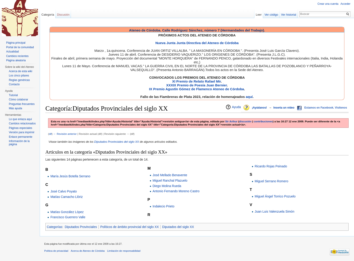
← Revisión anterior (65, 133)
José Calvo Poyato (63, 191)
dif (50, 133)
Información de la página (19, 143)
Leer (259, 14)
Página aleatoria (16, 60)
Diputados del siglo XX (178, 227)
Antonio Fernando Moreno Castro (176, 191)
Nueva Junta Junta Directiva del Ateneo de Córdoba (197, 43)
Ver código (271, 14)
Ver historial (288, 14)
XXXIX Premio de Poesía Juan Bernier (196, 85)
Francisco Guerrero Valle (67, 217)
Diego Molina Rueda (167, 186)
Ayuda (236, 107)
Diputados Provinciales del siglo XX (116, 141)
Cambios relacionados (22, 123)
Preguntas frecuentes (22, 104)
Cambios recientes (17, 56)
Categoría (47, 14)
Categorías (54, 227)
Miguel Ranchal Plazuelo (170, 180)
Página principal (15, 42)
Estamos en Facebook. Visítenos (325, 107)
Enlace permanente (20, 136)
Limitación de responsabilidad (123, 250)
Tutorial (13, 95)
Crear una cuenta (327, 3)
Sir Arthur (231, 121)
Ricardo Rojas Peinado (271, 166)
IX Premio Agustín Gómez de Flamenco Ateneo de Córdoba (196, 89)
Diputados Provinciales (81, 227)
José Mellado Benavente (170, 175)
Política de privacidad (56, 250)
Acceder (345, 3)
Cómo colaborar (18, 99)
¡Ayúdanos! (259, 107)
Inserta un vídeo (283, 107)
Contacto (14, 84)
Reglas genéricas (19, 80)
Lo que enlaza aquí (20, 119)
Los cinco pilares (19, 75)
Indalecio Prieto (164, 206)
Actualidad (12, 51)
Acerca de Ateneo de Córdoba (88, 250)
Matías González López (67, 212)
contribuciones (263, 121)
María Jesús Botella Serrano (70, 176)
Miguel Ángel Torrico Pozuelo (275, 196)
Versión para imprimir (21, 132)
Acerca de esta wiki (20, 71)
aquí (249, 97)
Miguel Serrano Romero (271, 181)
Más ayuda (15, 108)
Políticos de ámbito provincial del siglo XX (129, 227)
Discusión (63, 14)
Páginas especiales (20, 128)
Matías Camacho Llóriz (66, 197)
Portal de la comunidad (20, 47)
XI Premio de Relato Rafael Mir (196, 81)
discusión (245, 121)
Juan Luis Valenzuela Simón (274, 211)
